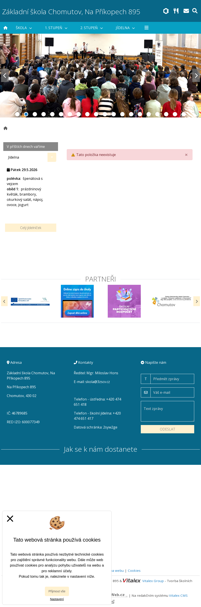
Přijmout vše (56, 591)
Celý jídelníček (30, 227)
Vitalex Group (153, 581)
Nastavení (57, 599)
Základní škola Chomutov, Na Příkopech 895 (71, 11)
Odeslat (167, 429)
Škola (24, 27)
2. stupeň (91, 27)
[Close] (186, 154)
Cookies (134, 570)
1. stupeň (56, 27)
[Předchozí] (4, 301)
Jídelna (125, 27)
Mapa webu (114, 570)
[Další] (196, 301)
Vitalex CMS (178, 595)
